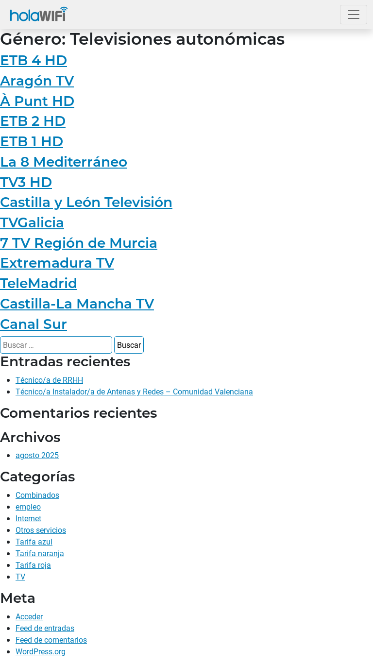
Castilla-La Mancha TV (77, 303)
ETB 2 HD (33, 121)
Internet (28, 518)
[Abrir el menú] (353, 14)
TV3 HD (26, 182)
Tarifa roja (33, 565)
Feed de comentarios (51, 639)
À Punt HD (37, 101)
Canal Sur (33, 324)
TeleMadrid (38, 283)
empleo (28, 506)
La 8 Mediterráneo (63, 161)
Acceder (29, 616)
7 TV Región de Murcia (78, 243)
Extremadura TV (57, 263)
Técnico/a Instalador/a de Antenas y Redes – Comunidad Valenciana (134, 391)
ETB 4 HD (33, 60)
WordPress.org (41, 651)
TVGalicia (32, 222)
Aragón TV (37, 80)
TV (20, 576)
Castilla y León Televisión (86, 202)
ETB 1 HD (31, 141)
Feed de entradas (45, 628)
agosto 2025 (37, 455)
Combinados (37, 495)
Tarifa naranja (40, 553)
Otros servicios (41, 530)
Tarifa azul (34, 541)
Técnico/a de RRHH (49, 380)
